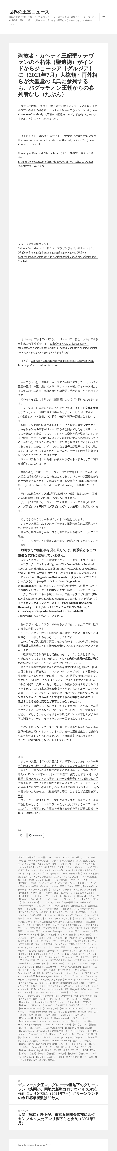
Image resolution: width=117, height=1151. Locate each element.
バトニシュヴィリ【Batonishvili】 (65, 1002)
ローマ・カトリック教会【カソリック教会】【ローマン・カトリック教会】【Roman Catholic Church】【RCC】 (58, 1023)
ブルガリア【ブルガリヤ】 (67, 1005)
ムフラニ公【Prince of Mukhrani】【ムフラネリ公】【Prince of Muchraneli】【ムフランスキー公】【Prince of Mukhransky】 (57, 1008)
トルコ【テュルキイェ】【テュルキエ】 (55, 957)
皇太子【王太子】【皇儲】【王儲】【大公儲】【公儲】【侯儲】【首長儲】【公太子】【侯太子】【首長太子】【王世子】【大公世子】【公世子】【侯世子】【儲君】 (58, 1053)
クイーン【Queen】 (77, 895)
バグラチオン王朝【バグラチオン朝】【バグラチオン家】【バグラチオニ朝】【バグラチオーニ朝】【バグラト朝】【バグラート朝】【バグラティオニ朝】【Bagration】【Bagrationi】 (58, 998)
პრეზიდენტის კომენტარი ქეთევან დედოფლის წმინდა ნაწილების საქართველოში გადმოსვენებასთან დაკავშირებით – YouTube (58, 257)
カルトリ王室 (32, 886)
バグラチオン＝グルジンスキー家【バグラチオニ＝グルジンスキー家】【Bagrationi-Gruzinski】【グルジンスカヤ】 (58, 989)
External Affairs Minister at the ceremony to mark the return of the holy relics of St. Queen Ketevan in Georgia (57, 140)
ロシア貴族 (52, 1030)
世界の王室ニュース (29, 12)
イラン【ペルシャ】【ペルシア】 (81, 867)
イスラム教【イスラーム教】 (50, 867)
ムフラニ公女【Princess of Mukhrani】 (73, 1011)
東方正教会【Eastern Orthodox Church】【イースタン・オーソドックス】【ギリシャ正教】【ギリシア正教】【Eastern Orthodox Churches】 (58, 1037)
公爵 (71, 1034)
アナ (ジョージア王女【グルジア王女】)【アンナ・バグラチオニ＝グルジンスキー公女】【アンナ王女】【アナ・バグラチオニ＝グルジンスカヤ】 (57, 863)
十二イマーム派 (82, 1034)
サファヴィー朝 (52, 915)
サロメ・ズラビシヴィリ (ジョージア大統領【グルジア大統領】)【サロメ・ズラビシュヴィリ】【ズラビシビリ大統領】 (58, 917)
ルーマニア (45, 1021)
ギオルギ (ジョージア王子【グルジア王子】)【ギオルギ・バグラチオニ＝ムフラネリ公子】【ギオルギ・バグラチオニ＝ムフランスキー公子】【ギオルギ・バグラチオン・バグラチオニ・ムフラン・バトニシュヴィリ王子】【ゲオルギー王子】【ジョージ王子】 (57, 891)
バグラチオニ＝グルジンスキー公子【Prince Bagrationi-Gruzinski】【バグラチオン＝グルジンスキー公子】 (58, 976)
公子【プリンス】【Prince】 (54, 1034)
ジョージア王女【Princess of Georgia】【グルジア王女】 (54, 931)
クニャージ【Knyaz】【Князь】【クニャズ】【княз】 (58, 897)
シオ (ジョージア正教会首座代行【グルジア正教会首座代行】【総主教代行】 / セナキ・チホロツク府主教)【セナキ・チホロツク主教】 (56, 923)
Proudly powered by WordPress (34, 1145)
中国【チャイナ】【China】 (73, 1030)
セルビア (38, 940)
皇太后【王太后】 (53, 1050)
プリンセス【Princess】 (41, 1005)
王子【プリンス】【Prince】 (57, 1047)
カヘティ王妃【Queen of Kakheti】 (72, 883)
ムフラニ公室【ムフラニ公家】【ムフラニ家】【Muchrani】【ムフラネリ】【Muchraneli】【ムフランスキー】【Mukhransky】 (58, 1015)
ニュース (56, 857)
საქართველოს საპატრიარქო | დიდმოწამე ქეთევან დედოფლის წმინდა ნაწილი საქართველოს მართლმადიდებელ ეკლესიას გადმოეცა (58, 348)
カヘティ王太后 (45, 883)
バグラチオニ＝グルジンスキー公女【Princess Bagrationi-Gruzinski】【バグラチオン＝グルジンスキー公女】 (52, 971)
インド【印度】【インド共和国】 (53, 879)
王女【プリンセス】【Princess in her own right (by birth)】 (55, 1042)
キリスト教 (60, 895)
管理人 (44, 857)
